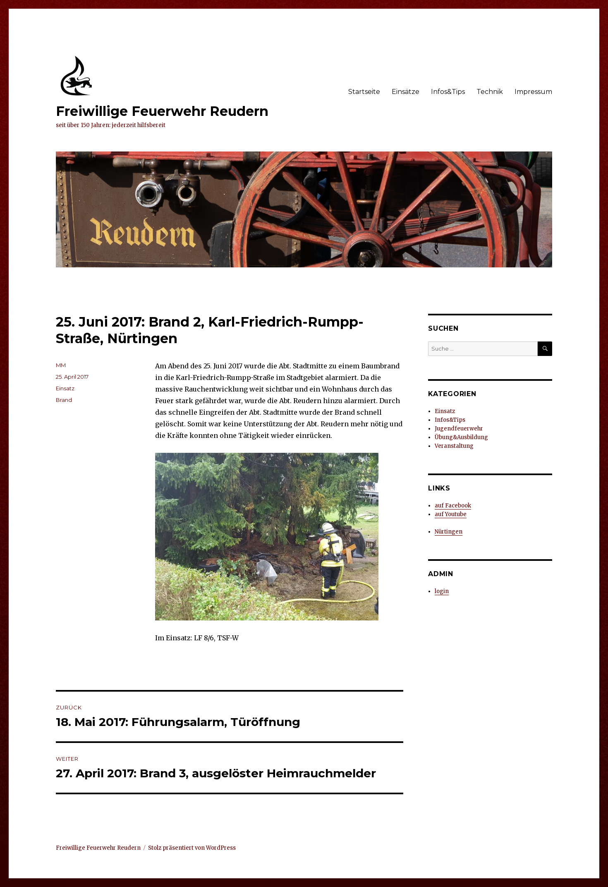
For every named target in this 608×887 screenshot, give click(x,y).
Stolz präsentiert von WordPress (192, 847)
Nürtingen (448, 531)
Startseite (364, 92)
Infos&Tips (448, 92)
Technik (489, 92)
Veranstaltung (454, 446)
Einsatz (65, 388)
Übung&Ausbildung (461, 437)
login (442, 591)
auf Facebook (453, 505)
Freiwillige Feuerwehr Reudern (162, 111)
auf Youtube (451, 514)
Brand (64, 400)
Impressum (533, 92)
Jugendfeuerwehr (459, 428)
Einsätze (405, 92)
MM (61, 365)
